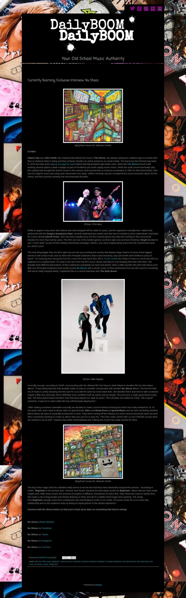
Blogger (98, 585)
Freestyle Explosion (113, 561)
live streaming (142, 561)
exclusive (77, 561)
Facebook (47, 528)
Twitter (45, 534)
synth (46, 564)
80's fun (38, 561)
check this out (66, 561)
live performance (129, 561)
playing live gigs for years (62, 164)
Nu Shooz (133, 164)
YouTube (46, 547)
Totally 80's (53, 564)
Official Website (46, 522)
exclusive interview (89, 561)
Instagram (47, 540)
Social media (110, 258)
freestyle (101, 561)
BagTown (56, 561)
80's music (47, 561)
